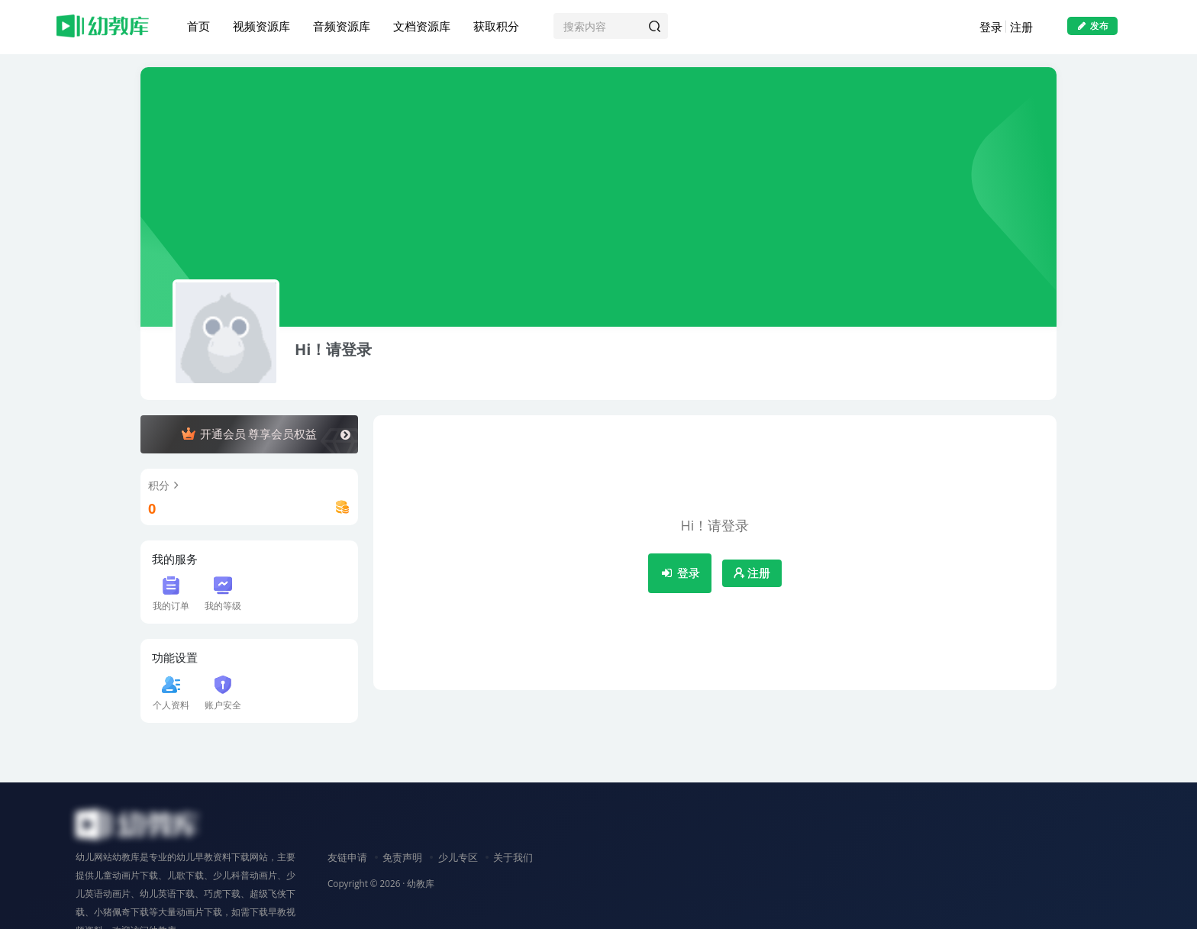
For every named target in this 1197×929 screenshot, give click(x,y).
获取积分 (496, 26)
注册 (1021, 26)
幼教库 (420, 883)
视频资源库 (261, 26)
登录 (990, 26)
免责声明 (402, 857)
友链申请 (347, 857)
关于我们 (513, 857)
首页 (198, 26)
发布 (1092, 25)
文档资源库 (421, 26)
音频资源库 (341, 26)
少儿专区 (458, 857)
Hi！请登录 (333, 350)
